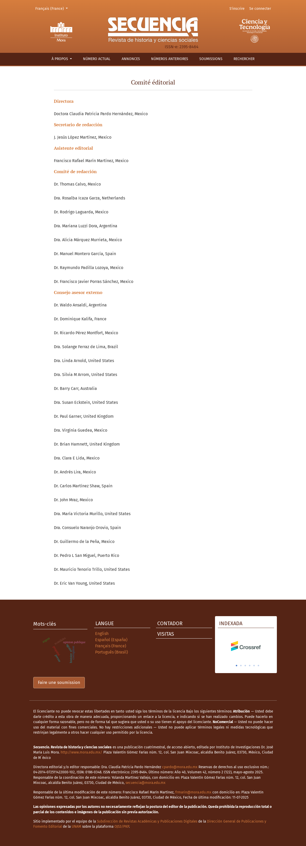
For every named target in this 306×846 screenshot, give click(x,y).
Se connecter (260, 8)
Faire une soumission (59, 682)
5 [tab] (254, 665)
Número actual (96, 59)
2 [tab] (241, 665)
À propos (60, 59)
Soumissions (210, 59)
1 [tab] (236, 665)
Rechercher (244, 59)
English (102, 633)
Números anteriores (169, 59)
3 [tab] (245, 665)
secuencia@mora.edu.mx (146, 783)
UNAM (76, 826)
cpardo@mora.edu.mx (179, 767)
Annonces (131, 59)
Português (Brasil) (111, 652)
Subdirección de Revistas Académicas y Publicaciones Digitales (147, 821)
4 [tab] (249, 665)
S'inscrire (237, 8)
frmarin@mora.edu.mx (193, 792)
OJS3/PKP (121, 826)
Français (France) (52, 8)
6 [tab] (258, 665)
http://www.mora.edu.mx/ (81, 752)
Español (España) (111, 639)
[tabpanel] (246, 646)
